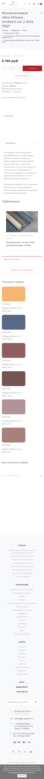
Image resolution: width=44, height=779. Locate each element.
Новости (22, 664)
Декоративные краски (22, 593)
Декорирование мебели (22, 570)
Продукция (22, 585)
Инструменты (22, 617)
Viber (25, 751)
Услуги (22, 545)
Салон (22, 642)
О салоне (22, 647)
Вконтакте (13, 751)
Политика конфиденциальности (22, 762)
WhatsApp (31, 751)
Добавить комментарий (22, 294)
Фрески (22, 600)
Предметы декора (22, 634)
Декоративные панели (22, 610)
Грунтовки (22, 624)
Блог (22, 682)
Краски (22, 620)
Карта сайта (22, 674)
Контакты (21, 692)
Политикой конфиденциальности (22, 772)
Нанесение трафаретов (22, 573)
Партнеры (22, 650)
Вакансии (22, 671)
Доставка (22, 657)
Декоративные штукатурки (22, 590)
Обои (22, 596)
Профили (22, 627)
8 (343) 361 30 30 (22, 711)
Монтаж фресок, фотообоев (22, 556)
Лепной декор (22, 607)
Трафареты (22, 613)
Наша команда (22, 667)
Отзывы (22, 654)
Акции (22, 660)
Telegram (19, 751)
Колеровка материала (22, 563)
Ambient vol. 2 (20, 83)
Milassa (12, 86)
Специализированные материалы (22, 603)
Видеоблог (22, 687)
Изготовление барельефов (22, 566)
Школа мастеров (22, 577)
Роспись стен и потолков (22, 559)
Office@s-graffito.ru (23, 719)
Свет (22, 630)
